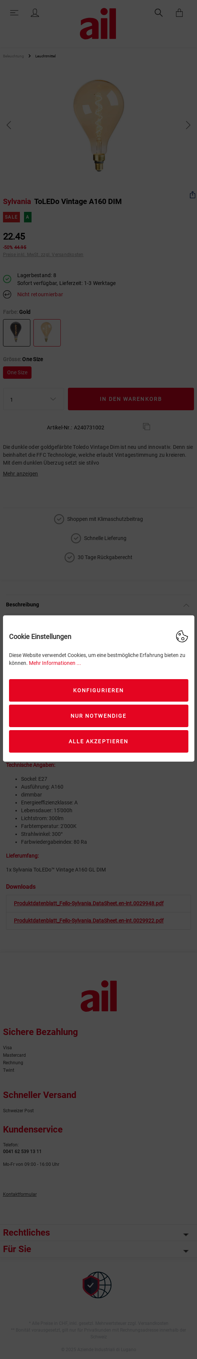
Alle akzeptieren (99, 741)
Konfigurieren (98, 690)
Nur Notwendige (98, 716)
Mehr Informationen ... (55, 663)
